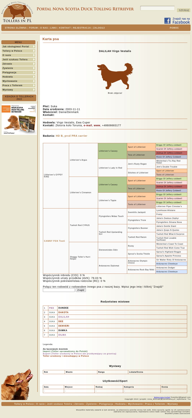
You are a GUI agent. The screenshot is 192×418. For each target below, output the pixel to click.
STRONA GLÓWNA (16, 28)
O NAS (44, 28)
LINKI (53, 28)
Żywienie (8, 68)
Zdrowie (7, 64)
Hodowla (8, 77)
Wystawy (8, 89)
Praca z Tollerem (13, 85)
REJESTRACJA (82, 28)
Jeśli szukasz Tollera (15, 59)
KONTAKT (65, 28)
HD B (59, 135)
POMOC (174, 28)
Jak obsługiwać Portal (16, 46)
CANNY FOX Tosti (54, 241)
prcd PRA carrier (76, 135)
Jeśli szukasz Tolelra (59, 404)
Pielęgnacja (9, 72)
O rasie (7, 55)
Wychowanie (10, 81)
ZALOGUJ (99, 28)
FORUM (33, 28)
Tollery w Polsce (12, 51)
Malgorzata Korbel (162, 397)
